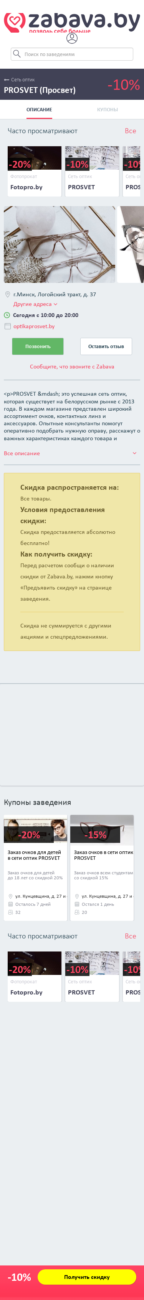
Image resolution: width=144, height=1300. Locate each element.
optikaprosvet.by (34, 326)
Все (130, 131)
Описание (39, 109)
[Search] (72, 54)
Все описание (70, 453)
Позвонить (38, 346)
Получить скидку (87, 1276)
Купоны (107, 109)
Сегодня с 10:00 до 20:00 (45, 315)
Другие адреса (35, 303)
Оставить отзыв (106, 346)
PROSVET (81, 187)
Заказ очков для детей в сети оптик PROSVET (34, 855)
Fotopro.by (26, 187)
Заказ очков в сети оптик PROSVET (103, 855)
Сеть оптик (19, 80)
